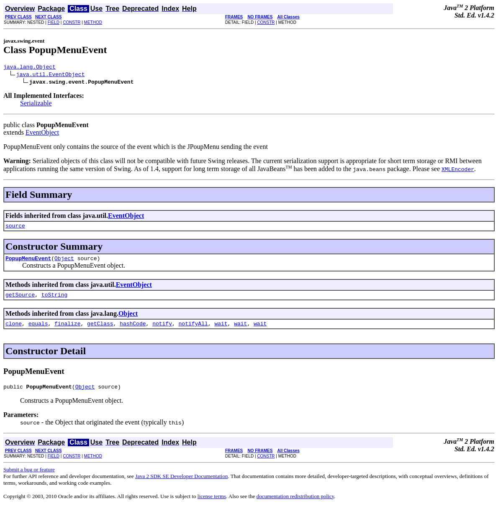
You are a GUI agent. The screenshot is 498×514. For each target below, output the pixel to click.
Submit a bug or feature (29, 477)
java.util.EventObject (50, 75)
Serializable (36, 104)
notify (162, 329)
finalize (67, 329)
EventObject (42, 133)
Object (64, 262)
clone (13, 329)
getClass (100, 329)
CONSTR (71, 22)
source (15, 228)
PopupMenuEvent (28, 262)
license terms (212, 504)
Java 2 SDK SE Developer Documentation (181, 484)
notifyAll (193, 329)
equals (38, 329)
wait (220, 329)
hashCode (133, 329)
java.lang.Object (29, 68)
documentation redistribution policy (295, 504)
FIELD (53, 22)
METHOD (93, 22)
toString (54, 299)
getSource (20, 299)
